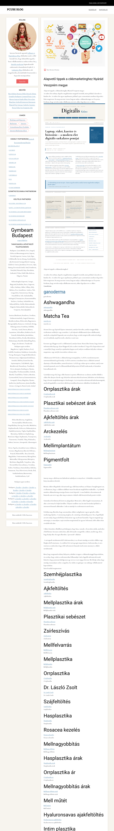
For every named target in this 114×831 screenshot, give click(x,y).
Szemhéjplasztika (48, 525)
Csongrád (25, 96)
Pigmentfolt (47, 435)
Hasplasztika (47, 656)
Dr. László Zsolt (48, 630)
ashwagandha (47, 300)
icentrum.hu (12, 188)
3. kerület (31, 472)
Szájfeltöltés (47, 643)
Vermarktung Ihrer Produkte (18, 127)
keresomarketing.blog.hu (22, 142)
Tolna (18, 107)
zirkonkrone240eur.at (14, 145)
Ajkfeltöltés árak (48, 396)
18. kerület (29, 486)
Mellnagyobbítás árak (49, 721)
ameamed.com (12, 159)
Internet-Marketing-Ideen (17, 130)
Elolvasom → (48, 213)
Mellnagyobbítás (48, 682)
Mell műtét (47, 734)
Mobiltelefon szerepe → (93, 237)
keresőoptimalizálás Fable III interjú (18, 385)
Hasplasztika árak (48, 695)
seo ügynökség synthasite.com (17, 210)
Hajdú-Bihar (23, 99)
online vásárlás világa (81, 162)
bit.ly (10, 174)
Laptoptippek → (91, 235)
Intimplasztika (47, 813)
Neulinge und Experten (16, 119)
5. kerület (22, 475)
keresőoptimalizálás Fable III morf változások (21, 392)
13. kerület (18, 484)
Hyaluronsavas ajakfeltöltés (51, 747)
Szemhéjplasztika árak (49, 774)
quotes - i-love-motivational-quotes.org (20, 199)
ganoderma (54, 285)
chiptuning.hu (13, 170)
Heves (30, 99)
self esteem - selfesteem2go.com (17, 195)
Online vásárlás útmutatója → (94, 231)
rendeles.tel (12, 163)
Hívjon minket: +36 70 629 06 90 (97, 3)
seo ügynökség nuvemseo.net (16, 206)
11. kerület (22, 481)
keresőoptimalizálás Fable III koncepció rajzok (21, 388)
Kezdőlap (93, 10)
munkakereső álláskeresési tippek (77, 230)
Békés (24, 93)
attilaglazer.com (13, 156)
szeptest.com (12, 152)
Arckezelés (47, 409)
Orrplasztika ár (48, 708)
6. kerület (28, 475)
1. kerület (18, 472)
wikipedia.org (12, 177)
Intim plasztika (48, 761)
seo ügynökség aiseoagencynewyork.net (20, 203)
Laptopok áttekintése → (93, 226)
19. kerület (18, 489)
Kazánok (31, 139)
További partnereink (14, 181)
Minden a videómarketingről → (94, 246)
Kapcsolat (103, 9)
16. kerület (14, 486)
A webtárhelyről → (92, 233)
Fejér (30, 96)
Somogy (20, 104)
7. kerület (18, 478)
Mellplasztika (47, 604)
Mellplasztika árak (48, 551)
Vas (21, 107)
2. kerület (25, 472)
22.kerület (18, 492)
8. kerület (25, 478)
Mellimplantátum (48, 422)
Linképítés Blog (17, 70)
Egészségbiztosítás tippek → (93, 244)
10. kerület (15, 481)
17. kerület (22, 486)
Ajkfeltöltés (47, 538)
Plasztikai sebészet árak (50, 383)
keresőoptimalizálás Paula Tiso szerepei (19, 399)
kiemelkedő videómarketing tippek (52, 205)
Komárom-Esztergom (28, 102)
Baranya (19, 93)
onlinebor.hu (12, 166)
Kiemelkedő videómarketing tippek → (95, 239)
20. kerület (25, 489)
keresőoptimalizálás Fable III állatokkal (19, 378)
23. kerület (25, 492)
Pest (16, 104)
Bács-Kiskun (12, 93)
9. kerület (32, 478)
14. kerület (25, 484)
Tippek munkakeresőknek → (93, 229)
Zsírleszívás (47, 577)
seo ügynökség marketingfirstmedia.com (20, 213)
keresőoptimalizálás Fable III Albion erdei (19, 381)
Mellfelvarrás (47, 590)
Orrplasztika (47, 617)
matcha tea (46, 313)
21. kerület (33, 489)
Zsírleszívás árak (48, 787)
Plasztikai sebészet (49, 564)
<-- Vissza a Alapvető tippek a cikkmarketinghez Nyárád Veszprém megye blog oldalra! (67, 827)
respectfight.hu (22, 230)
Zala (31, 107)
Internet (12, 123)
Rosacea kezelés (48, 669)
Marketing (30, 119)
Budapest (18, 96)
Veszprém (26, 107)
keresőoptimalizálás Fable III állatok (18, 395)
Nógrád (12, 104)
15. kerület (32, 484)
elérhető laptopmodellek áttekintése (62, 156)
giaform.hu (12, 149)
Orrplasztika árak (48, 370)
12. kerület (29, 481)
